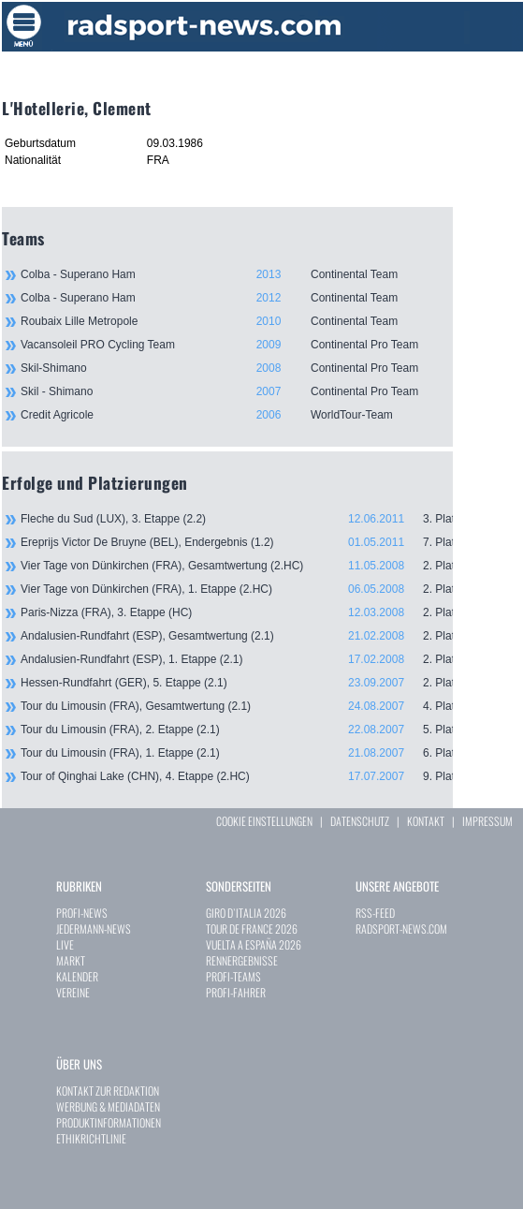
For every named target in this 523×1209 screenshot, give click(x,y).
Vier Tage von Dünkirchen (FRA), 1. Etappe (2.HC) (237, 589)
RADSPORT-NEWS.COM (401, 928)
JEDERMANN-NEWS (93, 928)
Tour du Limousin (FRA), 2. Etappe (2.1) (237, 729)
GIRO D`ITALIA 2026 (246, 913)
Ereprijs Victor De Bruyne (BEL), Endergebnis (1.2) (237, 542)
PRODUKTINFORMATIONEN (108, 1122)
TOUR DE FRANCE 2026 (252, 928)
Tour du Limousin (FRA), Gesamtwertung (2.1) (237, 706)
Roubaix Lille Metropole (237, 321)
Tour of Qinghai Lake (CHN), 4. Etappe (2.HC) (237, 776)
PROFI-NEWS (82, 913)
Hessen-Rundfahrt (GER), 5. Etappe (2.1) (237, 682)
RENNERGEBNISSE (242, 960)
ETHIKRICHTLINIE (91, 1138)
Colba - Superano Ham (237, 274)
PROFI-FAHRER (236, 992)
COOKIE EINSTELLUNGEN (264, 821)
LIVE (65, 944)
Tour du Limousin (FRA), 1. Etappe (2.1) (237, 752)
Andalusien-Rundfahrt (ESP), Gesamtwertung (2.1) (237, 635)
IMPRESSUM (487, 821)
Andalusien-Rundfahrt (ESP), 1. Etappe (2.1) (237, 659)
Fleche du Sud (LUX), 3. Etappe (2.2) (237, 518)
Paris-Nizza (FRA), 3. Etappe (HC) (237, 612)
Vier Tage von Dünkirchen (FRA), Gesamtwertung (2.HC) (237, 565)
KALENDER (77, 976)
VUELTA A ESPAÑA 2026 (253, 944)
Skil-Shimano (237, 368)
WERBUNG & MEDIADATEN (108, 1106)
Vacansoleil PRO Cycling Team (237, 344)
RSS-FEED (375, 913)
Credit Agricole (237, 414)
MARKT (70, 960)
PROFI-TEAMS (233, 976)
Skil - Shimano (237, 391)
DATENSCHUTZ (359, 821)
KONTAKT (425, 821)
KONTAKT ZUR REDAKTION (107, 1090)
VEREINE (73, 992)
